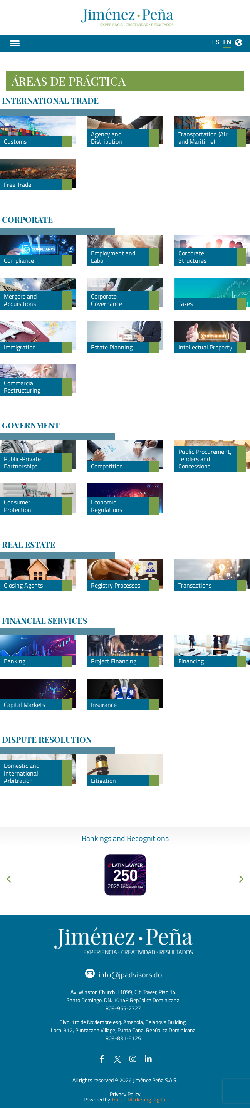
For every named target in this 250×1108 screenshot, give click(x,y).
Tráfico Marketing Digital (138, 1099)
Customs (15, 141)
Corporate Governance (106, 300)
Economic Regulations (106, 505)
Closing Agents (23, 585)
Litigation (103, 780)
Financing (191, 661)
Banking (14, 661)
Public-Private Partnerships (22, 462)
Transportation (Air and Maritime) (203, 137)
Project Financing (113, 661)
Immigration (20, 347)
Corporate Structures (192, 256)
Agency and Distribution (106, 137)
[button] (8, 878)
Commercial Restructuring (22, 386)
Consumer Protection (17, 505)
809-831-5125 (123, 1038)
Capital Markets (24, 704)
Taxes (185, 303)
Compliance (19, 260)
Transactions (194, 585)
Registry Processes (115, 585)
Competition (107, 466)
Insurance (104, 704)
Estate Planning (112, 347)
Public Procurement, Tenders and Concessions (205, 459)
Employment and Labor (113, 256)
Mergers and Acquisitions (20, 300)
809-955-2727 (123, 1008)
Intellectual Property (205, 347)
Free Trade (17, 184)
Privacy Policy (125, 1094)
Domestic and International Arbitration (21, 773)
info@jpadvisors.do (130, 974)
